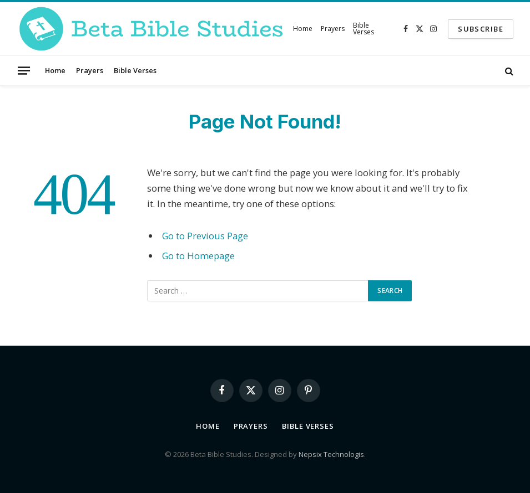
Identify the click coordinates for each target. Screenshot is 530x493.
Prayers (332, 28)
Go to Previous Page (205, 235)
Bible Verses (363, 28)
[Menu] (24, 70)
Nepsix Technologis (331, 454)
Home (302, 28)
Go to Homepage (198, 255)
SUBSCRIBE (480, 29)
